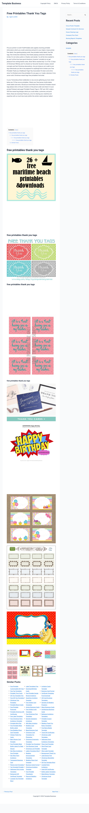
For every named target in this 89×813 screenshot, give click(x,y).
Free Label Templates (16, 721)
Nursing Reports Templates (74, 38)
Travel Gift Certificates (48, 732)
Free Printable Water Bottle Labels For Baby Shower (17, 751)
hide (16, 130)
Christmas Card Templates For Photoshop (30, 737)
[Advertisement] (21, 33)
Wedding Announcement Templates (30, 765)
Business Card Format (48, 691)
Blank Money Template (48, 781)
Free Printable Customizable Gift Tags (15, 689)
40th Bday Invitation (32, 725)
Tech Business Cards (32, 751)
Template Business (11, 3)
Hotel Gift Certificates (48, 774)
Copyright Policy (48, 3)
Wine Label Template (47, 751)
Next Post (56, 801)
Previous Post (8, 801)
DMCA (58, 3)
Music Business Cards (48, 707)
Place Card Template (47, 744)
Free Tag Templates (16, 693)
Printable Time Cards (16, 695)
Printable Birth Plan (16, 728)
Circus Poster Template (73, 26)
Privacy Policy (66, 3)
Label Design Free (46, 758)
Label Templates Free (32, 686)
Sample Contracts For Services (75, 29)
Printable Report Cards (17, 709)
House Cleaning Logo (72, 32)
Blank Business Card (32, 732)
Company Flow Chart (72, 35)
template (68, 48)
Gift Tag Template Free (17, 698)
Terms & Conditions (80, 3)
